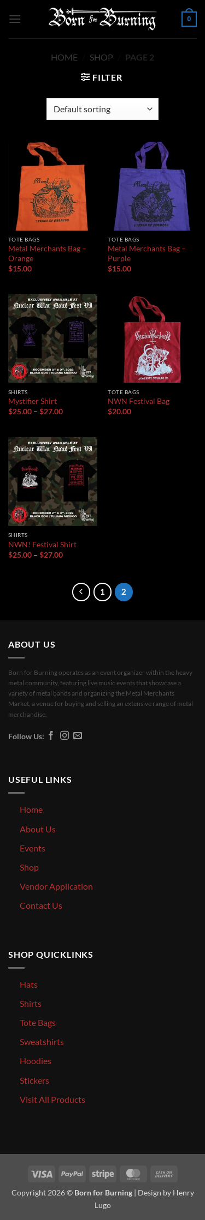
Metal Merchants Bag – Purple (147, 253)
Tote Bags (38, 1022)
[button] (14, 18)
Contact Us (41, 905)
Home (64, 57)
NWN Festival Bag (138, 401)
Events (32, 848)
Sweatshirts (42, 1041)
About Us (38, 829)
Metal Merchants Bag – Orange (47, 253)
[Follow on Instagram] (64, 736)
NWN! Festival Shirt (42, 544)
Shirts (31, 1003)
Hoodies (35, 1060)
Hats (29, 984)
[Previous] (81, 592)
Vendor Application (56, 886)
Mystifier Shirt (32, 401)
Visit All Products (52, 1099)
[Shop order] (102, 109)
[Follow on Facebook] (50, 736)
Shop (101, 57)
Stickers (34, 1080)
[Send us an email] (77, 736)
